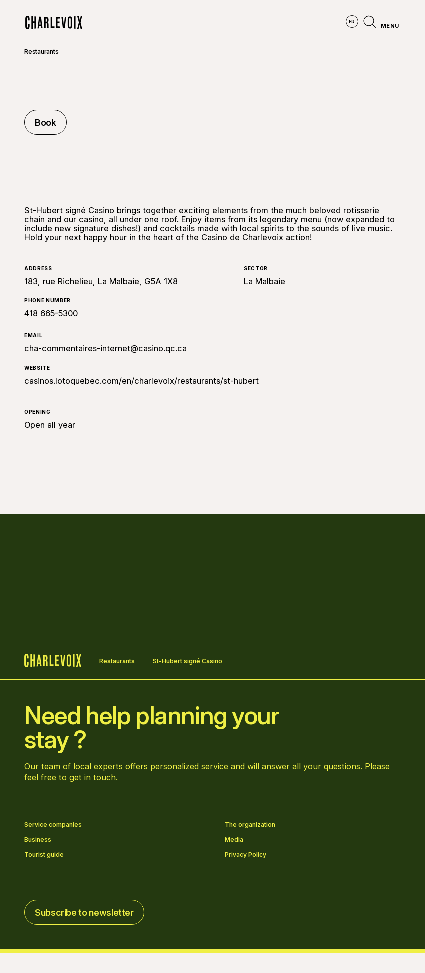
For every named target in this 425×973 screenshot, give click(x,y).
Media (234, 840)
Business (37, 840)
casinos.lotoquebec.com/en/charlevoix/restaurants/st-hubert (141, 381)
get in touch (92, 777)
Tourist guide (44, 855)
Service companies (53, 825)
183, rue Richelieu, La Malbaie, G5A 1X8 (101, 281)
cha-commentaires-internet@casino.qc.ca (105, 348)
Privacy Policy (245, 855)
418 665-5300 (51, 313)
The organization (250, 825)
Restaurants (41, 51)
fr (352, 21)
